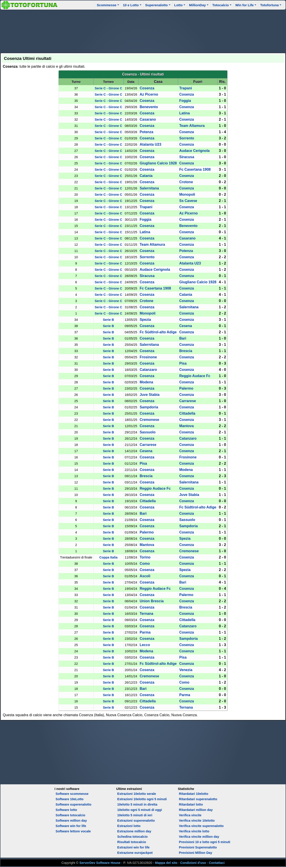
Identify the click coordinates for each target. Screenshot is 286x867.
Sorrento (186, 138)
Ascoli (145, 576)
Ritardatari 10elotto (193, 794)
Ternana (146, 613)
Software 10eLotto (70, 799)
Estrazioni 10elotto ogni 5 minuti (142, 799)
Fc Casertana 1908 (195, 169)
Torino (145, 557)
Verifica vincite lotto (194, 831)
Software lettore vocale (73, 831)
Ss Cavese (188, 201)
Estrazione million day (134, 831)
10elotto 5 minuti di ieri (134, 815)
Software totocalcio (70, 815)
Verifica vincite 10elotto (197, 820)
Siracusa (186, 157)
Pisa (183, 363)
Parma (145, 632)
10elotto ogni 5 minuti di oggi (139, 810)
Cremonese (149, 420)
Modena (146, 382)
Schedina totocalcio (132, 836)
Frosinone (148, 357)
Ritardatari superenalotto (198, 799)
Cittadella (187, 413)
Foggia (185, 101)
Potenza (146, 132)
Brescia (185, 351)
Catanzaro (148, 370)
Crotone (186, 182)
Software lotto (66, 810)
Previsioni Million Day (195, 852)
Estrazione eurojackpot (135, 852)
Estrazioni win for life (133, 847)
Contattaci (217, 863)
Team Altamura (192, 126)
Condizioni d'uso (193, 863)
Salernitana (149, 188)
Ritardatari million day (196, 810)
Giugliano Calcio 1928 (158, 163)
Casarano (148, 119)
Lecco (145, 645)
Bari (182, 338)
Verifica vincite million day (199, 836)
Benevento (149, 107)
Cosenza (147, 88)
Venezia (185, 670)
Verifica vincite (190, 815)
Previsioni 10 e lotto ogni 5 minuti (204, 842)
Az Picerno (149, 94)
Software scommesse (72, 794)
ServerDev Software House (99, 863)
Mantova (186, 426)
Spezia (145, 319)
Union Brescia (152, 601)
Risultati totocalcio (131, 842)
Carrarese (187, 401)
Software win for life (71, 826)
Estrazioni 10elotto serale (136, 794)
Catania (146, 176)
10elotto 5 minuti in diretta (137, 804)
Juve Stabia (150, 395)
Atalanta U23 (150, 144)
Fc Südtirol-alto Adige (158, 332)
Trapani (185, 88)
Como (145, 563)
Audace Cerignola (194, 151)
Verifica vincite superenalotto (201, 826)
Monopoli (187, 194)
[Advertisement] (143, 30)
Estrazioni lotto (129, 826)
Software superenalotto (73, 804)
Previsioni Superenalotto (198, 847)
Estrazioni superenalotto (136, 820)
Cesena (185, 326)
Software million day (71, 820)
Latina (184, 113)
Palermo (186, 388)
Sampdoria (149, 407)
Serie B (108, 319)
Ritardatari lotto (191, 804)
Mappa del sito (166, 863)
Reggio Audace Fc (194, 376)
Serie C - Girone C (108, 88)
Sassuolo (148, 432)
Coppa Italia (108, 557)
